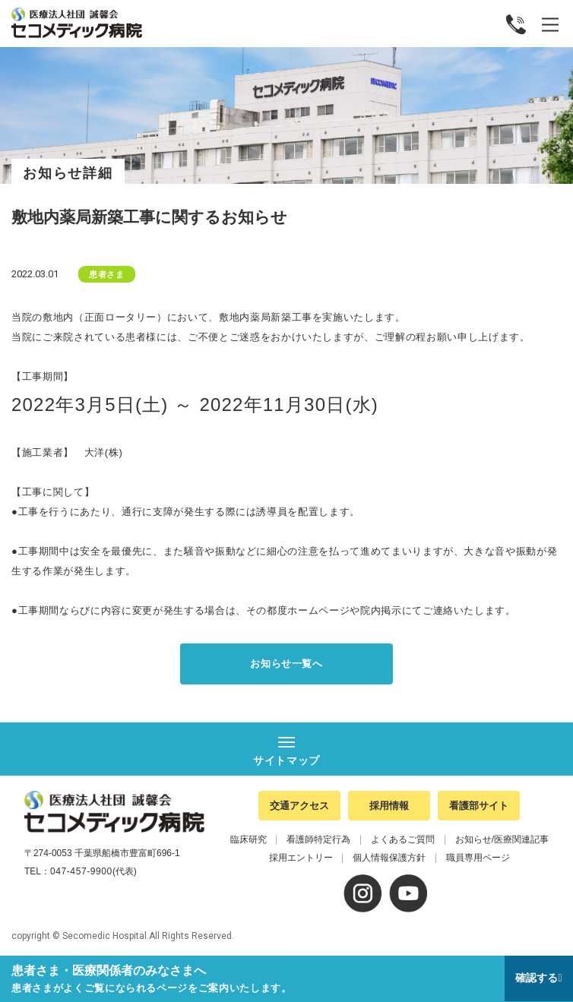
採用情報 (389, 805)
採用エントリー (301, 857)
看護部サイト (478, 805)
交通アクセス (299, 805)
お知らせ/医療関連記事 (502, 839)
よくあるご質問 (403, 839)
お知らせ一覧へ (286, 663)
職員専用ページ (478, 857)
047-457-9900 (81, 871)
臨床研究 (248, 839)
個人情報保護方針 (389, 857)
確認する (536, 978)
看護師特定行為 (318, 839)
